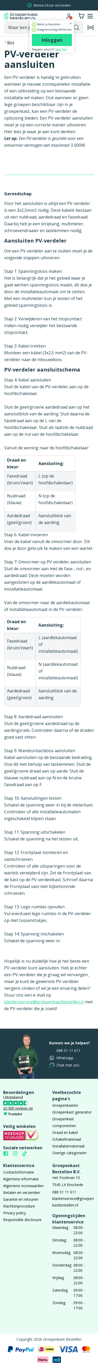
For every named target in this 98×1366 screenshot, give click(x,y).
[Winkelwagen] (81, 16)
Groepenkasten (65, 1105)
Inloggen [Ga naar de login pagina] (52, 40)
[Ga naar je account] (69, 16)
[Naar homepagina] (21, 16)
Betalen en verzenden (21, 1192)
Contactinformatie (18, 1172)
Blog (10, 42)
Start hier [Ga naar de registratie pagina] (61, 49)
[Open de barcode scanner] (91, 27)
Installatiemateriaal (68, 1146)
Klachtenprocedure (19, 1206)
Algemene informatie (21, 1178)
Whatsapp (61, 1058)
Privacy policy (14, 1212)
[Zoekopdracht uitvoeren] (76, 27)
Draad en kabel (65, 1132)
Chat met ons (64, 1065)
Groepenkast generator (72, 1112)
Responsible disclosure (22, 1219)
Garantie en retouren (20, 1199)
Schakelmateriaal (66, 1139)
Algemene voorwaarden (23, 1185)
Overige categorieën (69, 1152)
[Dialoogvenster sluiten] (71, 23)
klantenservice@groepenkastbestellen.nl (44, 1002)
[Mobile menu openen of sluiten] (90, 16)
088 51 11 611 (64, 1050)
